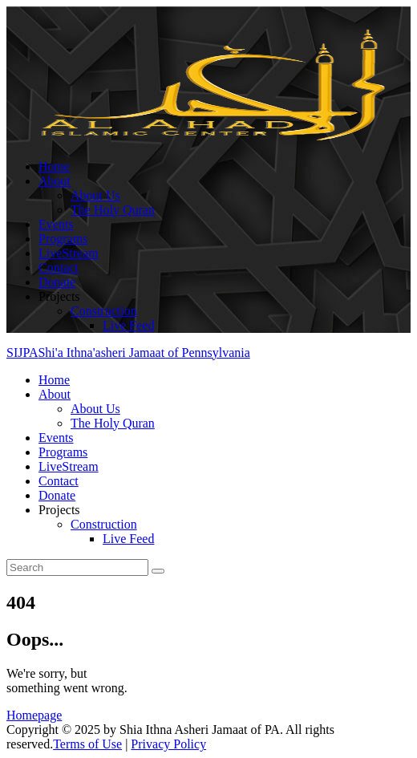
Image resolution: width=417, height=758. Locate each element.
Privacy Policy (168, 744)
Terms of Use (87, 744)
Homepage (34, 715)
